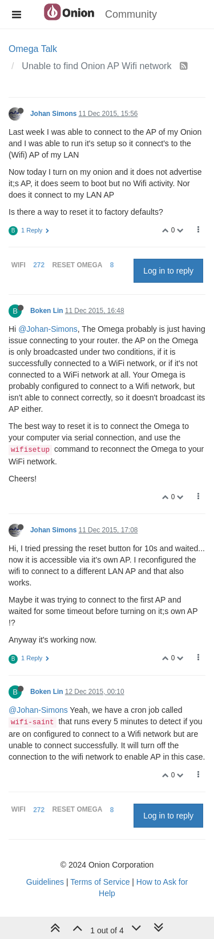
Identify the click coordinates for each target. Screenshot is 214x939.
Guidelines (45, 881)
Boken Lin (46, 311)
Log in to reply (168, 270)
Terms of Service (100, 881)
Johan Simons (53, 114)
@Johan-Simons (48, 329)
